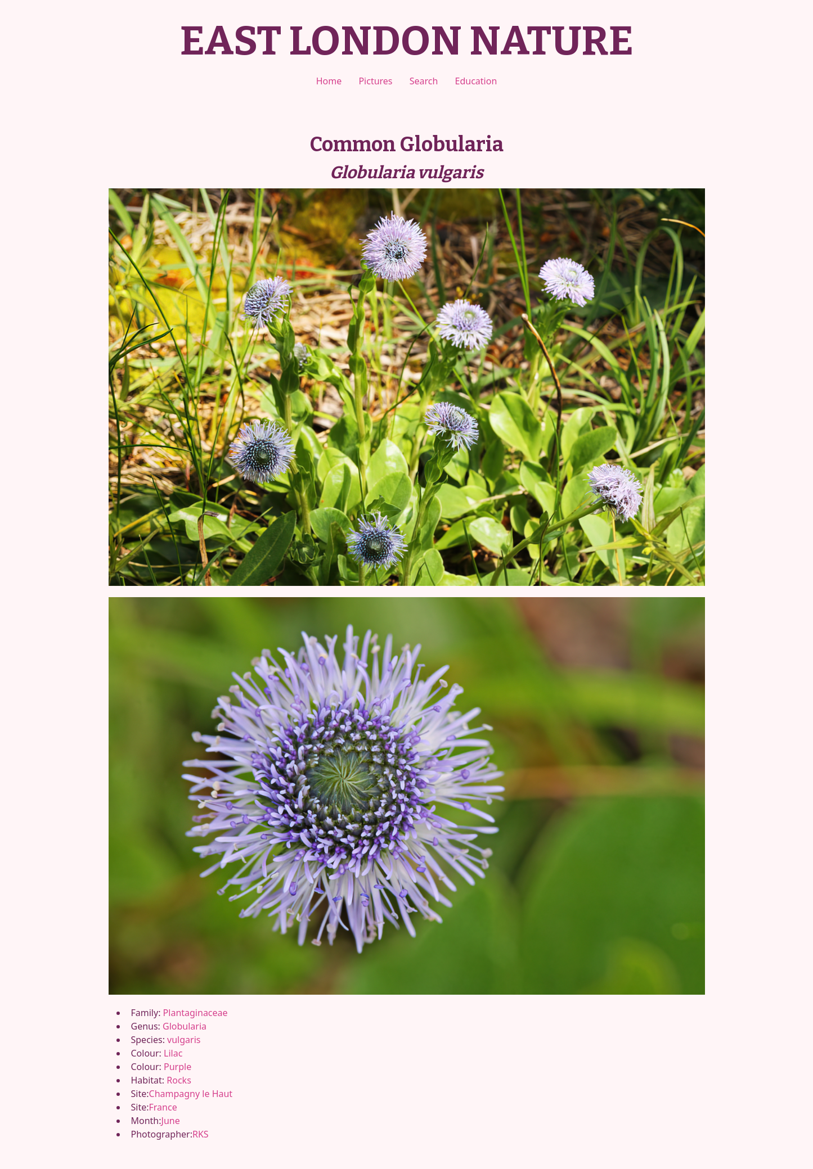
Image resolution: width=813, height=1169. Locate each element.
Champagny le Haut (191, 1093)
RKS (200, 1134)
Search (424, 81)
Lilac (173, 1053)
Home (329, 81)
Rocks (179, 1080)
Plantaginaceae (195, 1012)
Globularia (184, 1026)
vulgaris (183, 1039)
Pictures (375, 81)
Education (476, 81)
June (170, 1120)
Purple (177, 1066)
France (163, 1107)
